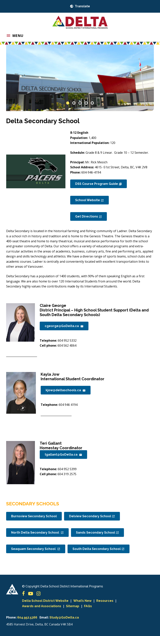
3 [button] (80, 103)
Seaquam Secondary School (35, 549)
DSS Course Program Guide (98, 184)
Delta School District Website (45, 601)
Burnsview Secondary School (34, 516)
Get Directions (88, 216)
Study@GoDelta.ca (64, 617)
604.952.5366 (27, 617)
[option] (80, 78)
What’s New (82, 601)
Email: (44, 617)
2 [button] (73, 103)
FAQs (88, 606)
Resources (104, 601)
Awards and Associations (41, 606)
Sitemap (72, 606)
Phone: (11, 617)
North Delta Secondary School (37, 532)
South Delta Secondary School (99, 549)
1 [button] (67, 103)
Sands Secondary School (97, 532)
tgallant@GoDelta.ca (63, 454)
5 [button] (92, 103)
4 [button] (86, 103)
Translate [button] (82, 6)
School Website (89, 200)
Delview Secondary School (92, 516)
